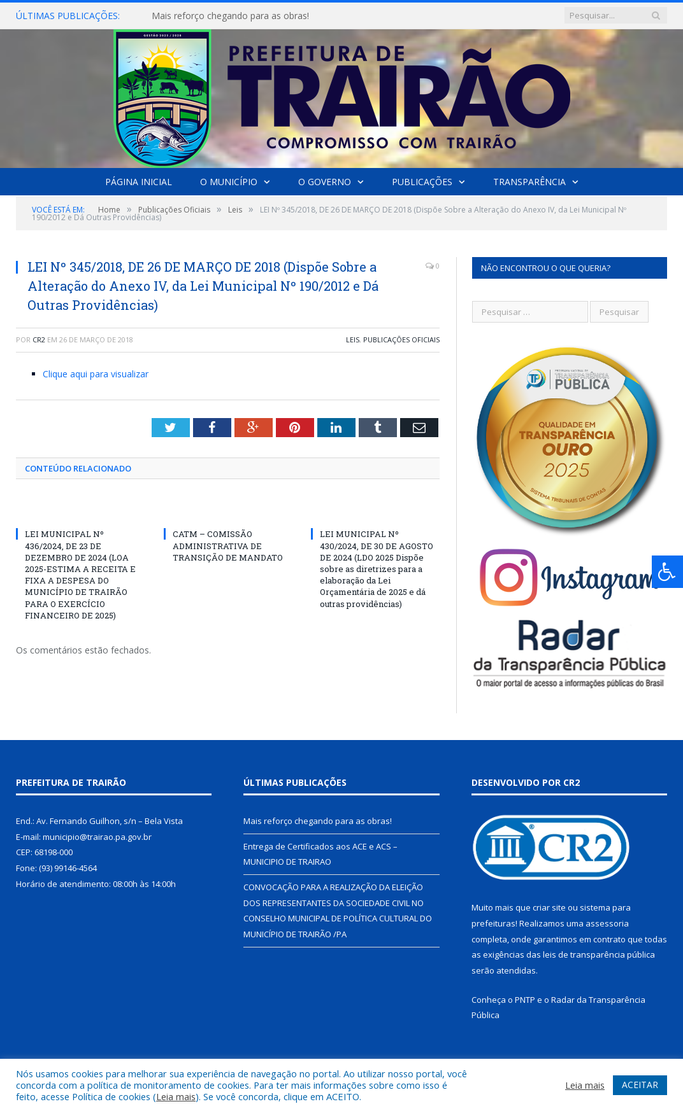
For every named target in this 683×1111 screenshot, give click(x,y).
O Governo (324, 182)
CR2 (38, 339)
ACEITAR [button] (640, 1085)
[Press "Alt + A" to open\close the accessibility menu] (667, 572)
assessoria (607, 923)
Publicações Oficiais (401, 339)
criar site (549, 907)
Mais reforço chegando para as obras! (230, 16)
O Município (228, 182)
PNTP (525, 999)
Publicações (422, 182)
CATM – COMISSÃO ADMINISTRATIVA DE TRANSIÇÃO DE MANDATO (228, 545)
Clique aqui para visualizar (95, 374)
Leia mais (176, 1096)
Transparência (529, 182)
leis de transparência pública (599, 954)
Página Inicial (138, 182)
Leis (352, 339)
